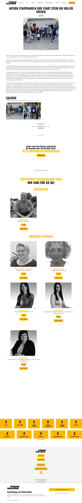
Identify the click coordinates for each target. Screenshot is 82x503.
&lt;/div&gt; (41, 291)
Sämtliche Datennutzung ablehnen (62, 493)
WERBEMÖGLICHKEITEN (41, 468)
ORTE (27, 3)
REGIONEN (21, 3)
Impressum (15, 500)
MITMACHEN (72, 3)
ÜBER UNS (41, 455)
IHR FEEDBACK (41, 465)
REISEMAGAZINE (49, 3)
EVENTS (33, 3)
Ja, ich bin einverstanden (62, 489)
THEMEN (57, 3)
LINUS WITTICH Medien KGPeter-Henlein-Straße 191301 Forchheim (41, 481)
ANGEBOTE (64, 3)
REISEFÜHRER (40, 3)
